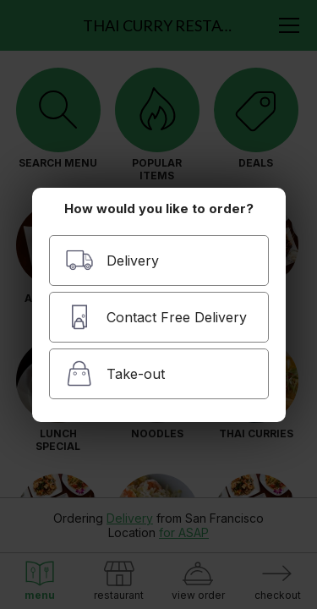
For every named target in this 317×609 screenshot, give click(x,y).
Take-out (115, 373)
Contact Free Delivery (156, 317)
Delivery (112, 260)
